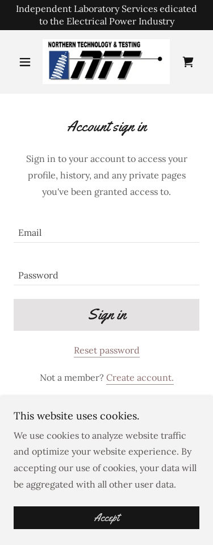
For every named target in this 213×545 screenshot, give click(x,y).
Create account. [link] (140, 377)
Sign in (106, 314)
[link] (106, 62)
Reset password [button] (107, 350)
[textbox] (106, 228)
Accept (106, 518)
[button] (27, 62)
